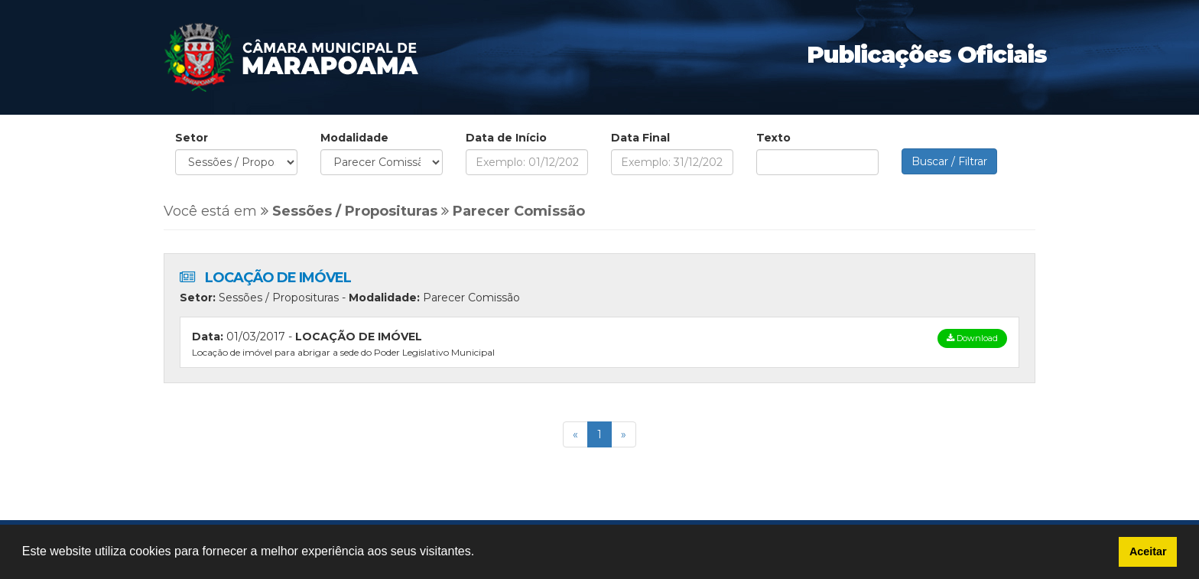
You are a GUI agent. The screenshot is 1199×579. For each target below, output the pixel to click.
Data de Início (506, 138)
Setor (191, 138)
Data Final (640, 138)
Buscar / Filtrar (949, 161)
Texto (773, 138)
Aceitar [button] (1148, 551)
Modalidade (354, 138)
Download (972, 338)
